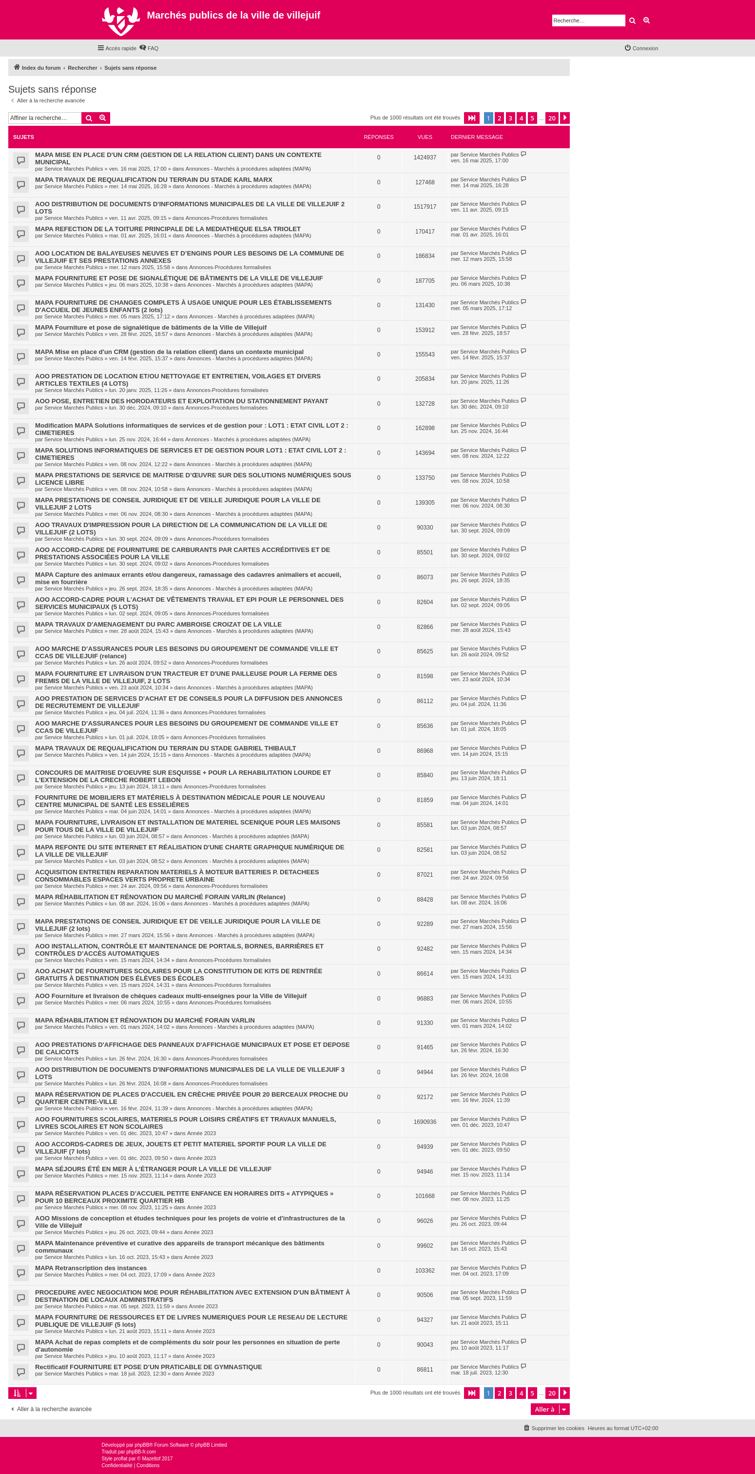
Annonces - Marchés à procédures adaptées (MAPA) (248, 169)
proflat (121, 1458)
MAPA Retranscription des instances (91, 1268)
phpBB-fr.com (141, 1451)
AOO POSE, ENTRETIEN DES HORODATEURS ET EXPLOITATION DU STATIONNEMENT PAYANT (181, 401)
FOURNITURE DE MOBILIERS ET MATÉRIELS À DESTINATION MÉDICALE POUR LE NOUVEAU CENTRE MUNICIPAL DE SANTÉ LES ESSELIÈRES (180, 801)
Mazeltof (151, 1458)
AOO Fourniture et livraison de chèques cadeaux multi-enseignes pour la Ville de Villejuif (171, 996)
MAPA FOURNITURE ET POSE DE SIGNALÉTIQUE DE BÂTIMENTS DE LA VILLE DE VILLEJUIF (179, 278)
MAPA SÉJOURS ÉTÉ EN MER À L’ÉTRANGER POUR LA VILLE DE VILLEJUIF (153, 1169)
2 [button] (499, 118)
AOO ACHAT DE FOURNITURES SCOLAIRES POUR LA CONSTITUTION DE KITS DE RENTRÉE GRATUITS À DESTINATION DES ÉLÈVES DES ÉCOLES (178, 974)
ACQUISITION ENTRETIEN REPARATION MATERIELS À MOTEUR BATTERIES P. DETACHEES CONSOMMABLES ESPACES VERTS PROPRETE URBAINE (177, 875)
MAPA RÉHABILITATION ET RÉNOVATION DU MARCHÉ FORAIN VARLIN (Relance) (160, 897)
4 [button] (521, 118)
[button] (472, 118)
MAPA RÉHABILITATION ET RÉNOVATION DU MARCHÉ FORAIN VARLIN (145, 1020)
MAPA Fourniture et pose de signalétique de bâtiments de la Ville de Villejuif (151, 327)
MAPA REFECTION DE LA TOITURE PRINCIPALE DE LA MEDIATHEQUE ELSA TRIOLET (168, 229)
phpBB (142, 1445)
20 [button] (552, 118)
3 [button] (510, 118)
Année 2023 (201, 1133)
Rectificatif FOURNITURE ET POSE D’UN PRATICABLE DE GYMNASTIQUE (148, 1367)
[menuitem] (148, 48)
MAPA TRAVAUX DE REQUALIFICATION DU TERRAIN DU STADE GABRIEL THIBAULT (165, 748)
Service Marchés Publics (73, 169)
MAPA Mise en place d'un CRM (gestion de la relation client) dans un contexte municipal (169, 351)
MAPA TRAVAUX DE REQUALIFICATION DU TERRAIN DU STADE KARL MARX (153, 179)
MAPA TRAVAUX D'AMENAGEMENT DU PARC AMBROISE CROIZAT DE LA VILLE (158, 624)
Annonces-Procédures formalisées (227, 218)
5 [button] (532, 118)
